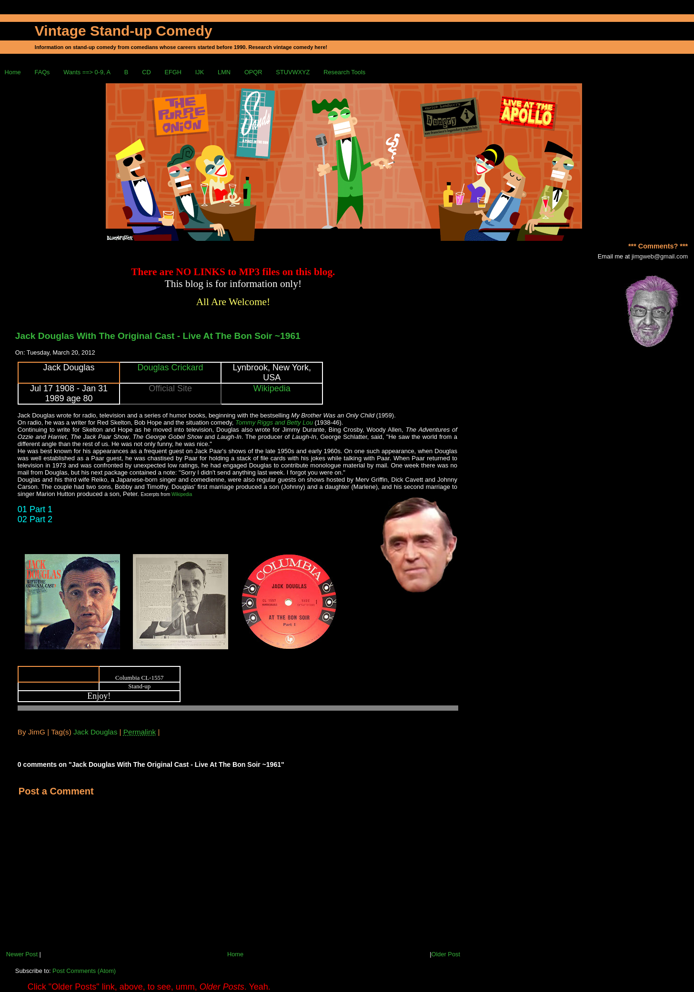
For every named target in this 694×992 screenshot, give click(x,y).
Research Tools (344, 72)
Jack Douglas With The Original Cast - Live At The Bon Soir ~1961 (158, 336)
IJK (199, 72)
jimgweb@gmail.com (660, 256)
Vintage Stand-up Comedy (123, 31)
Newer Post (22, 954)
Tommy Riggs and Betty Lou (274, 422)
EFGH (172, 72)
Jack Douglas (95, 732)
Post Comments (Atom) (84, 970)
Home (13, 72)
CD (146, 72)
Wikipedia (272, 388)
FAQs (42, 72)
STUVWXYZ (293, 72)
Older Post (446, 954)
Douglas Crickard (170, 367)
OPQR (253, 72)
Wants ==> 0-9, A (87, 72)
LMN (224, 72)
